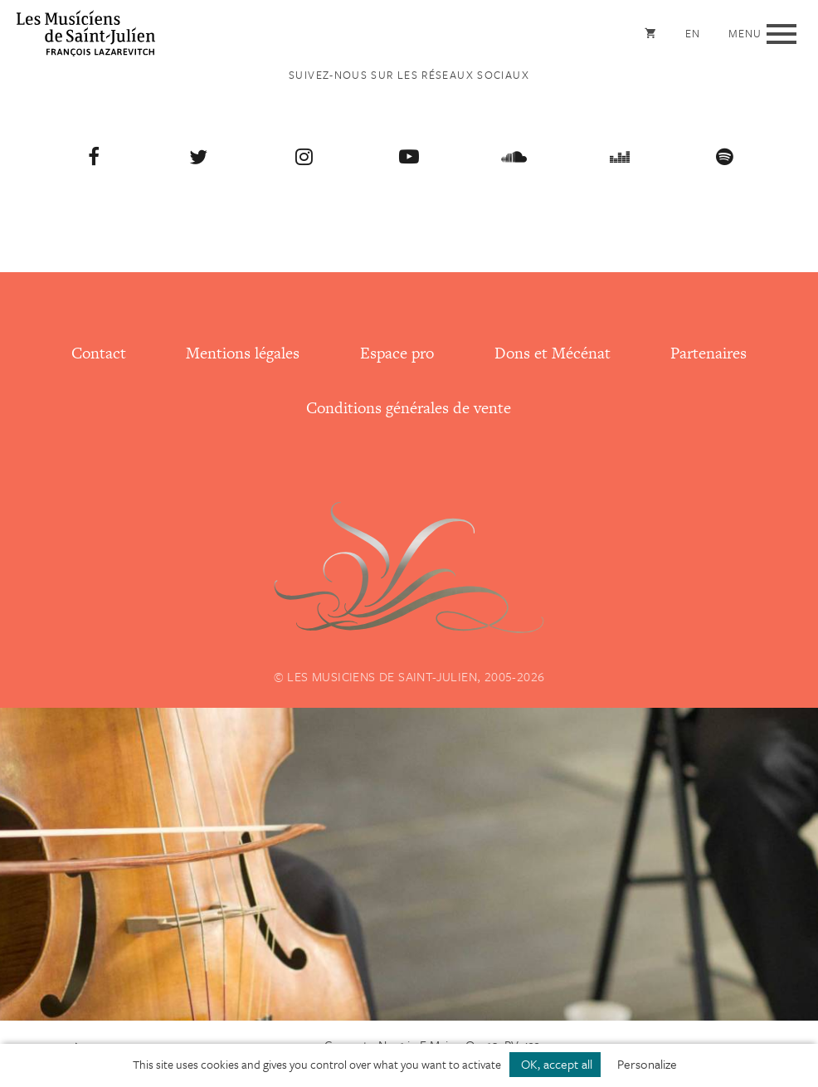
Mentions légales (242, 353)
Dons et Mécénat (552, 353)
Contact (98, 353)
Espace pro (397, 353)
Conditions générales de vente (408, 408)
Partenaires (708, 353)
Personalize (647, 1064)
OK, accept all (555, 1064)
